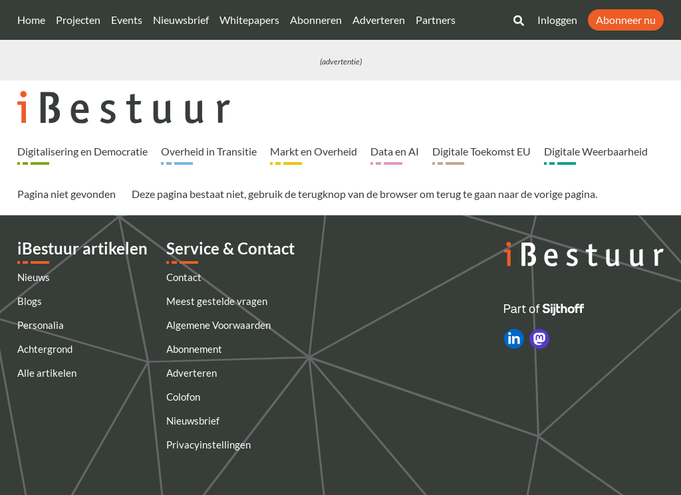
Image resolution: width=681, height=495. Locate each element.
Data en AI (394, 151)
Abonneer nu (626, 19)
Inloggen (557, 19)
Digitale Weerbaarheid (596, 151)
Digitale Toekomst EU (481, 151)
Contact (184, 277)
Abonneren (316, 19)
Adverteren (378, 19)
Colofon (183, 397)
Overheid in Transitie (209, 151)
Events (126, 19)
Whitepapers (249, 19)
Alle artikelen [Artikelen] (46, 373)
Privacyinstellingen (208, 444)
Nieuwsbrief (181, 19)
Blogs (29, 301)
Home (31, 19)
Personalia (40, 325)
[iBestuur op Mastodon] (539, 339)
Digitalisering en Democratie (82, 151)
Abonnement (194, 349)
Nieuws (33, 277)
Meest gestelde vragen (216, 301)
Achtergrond (44, 349)
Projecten (78, 19)
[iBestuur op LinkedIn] (514, 339)
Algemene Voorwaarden (218, 325)
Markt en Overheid (313, 151)
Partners (436, 19)
